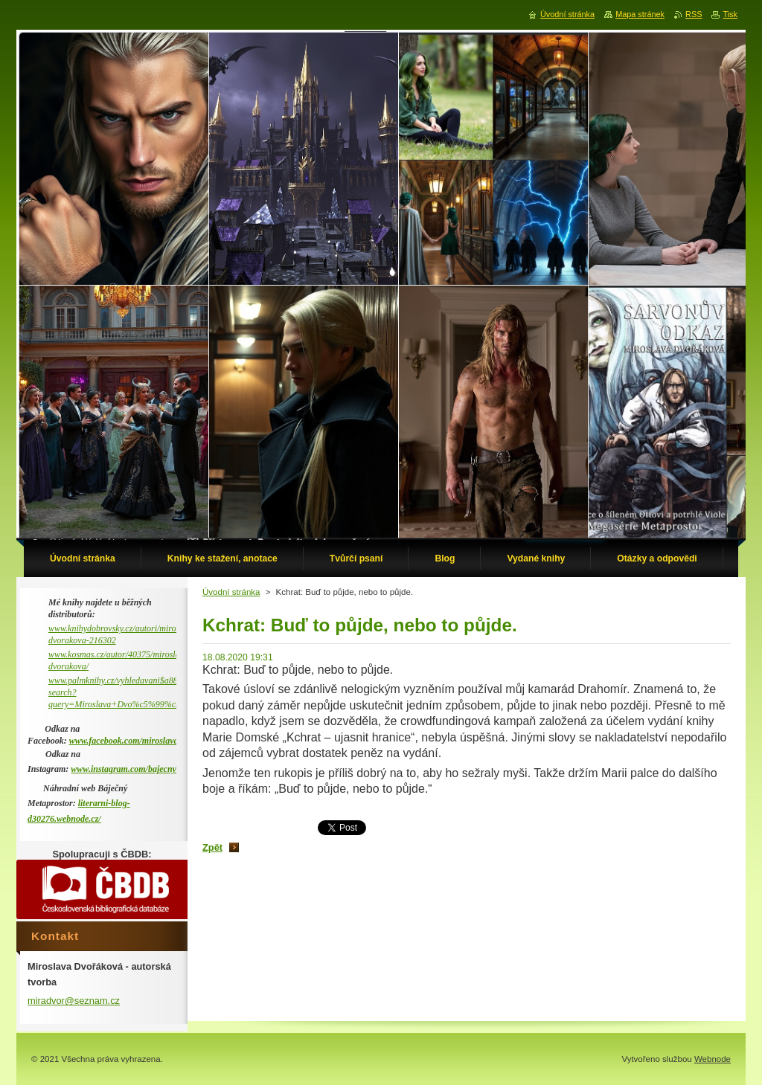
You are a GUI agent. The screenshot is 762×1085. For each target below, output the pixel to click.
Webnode (712, 1059)
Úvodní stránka (231, 591)
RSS (693, 14)
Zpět (212, 847)
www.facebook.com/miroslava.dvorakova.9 (147, 740)
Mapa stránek (640, 14)
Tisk (730, 14)
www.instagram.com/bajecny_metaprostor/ (149, 769)
